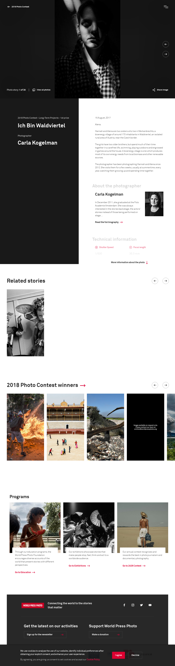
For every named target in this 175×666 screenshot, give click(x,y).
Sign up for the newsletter (40, 634)
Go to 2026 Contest (132, 566)
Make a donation (100, 634)
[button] (155, 281)
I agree (118, 655)
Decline (135, 655)
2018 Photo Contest (20, 7)
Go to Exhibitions (77, 566)
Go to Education (23, 572)
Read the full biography (107, 222)
